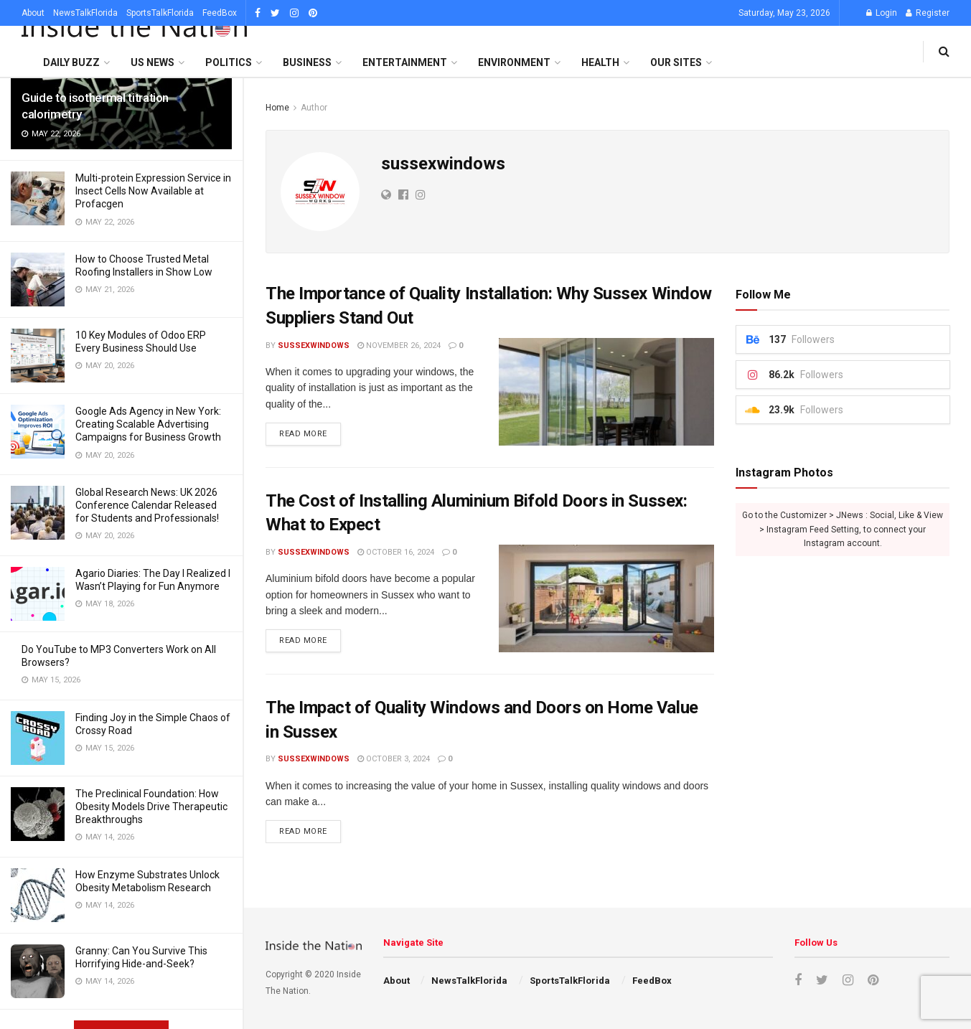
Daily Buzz (71, 62)
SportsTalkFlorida (160, 13)
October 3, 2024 (393, 758)
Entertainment (404, 62)
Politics (228, 62)
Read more (303, 433)
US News (152, 62)
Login (881, 13)
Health (600, 62)
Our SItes (676, 62)
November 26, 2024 (399, 345)
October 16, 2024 (395, 552)
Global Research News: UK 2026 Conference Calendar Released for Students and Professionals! (147, 505)
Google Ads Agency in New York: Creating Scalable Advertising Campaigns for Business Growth (148, 424)
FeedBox (219, 13)
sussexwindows (314, 345)
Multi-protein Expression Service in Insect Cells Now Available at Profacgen (153, 191)
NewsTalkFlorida (85, 13)
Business (307, 62)
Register (927, 13)
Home (277, 108)
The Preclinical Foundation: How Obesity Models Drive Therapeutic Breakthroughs (151, 806)
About (33, 13)
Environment (514, 62)
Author (314, 108)
